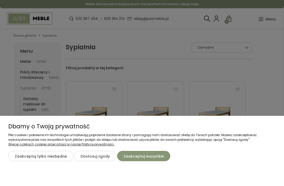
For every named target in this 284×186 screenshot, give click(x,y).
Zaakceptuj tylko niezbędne (41, 156)
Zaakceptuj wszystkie (144, 156)
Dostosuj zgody (95, 156)
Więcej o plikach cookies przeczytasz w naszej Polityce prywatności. (61, 144)
